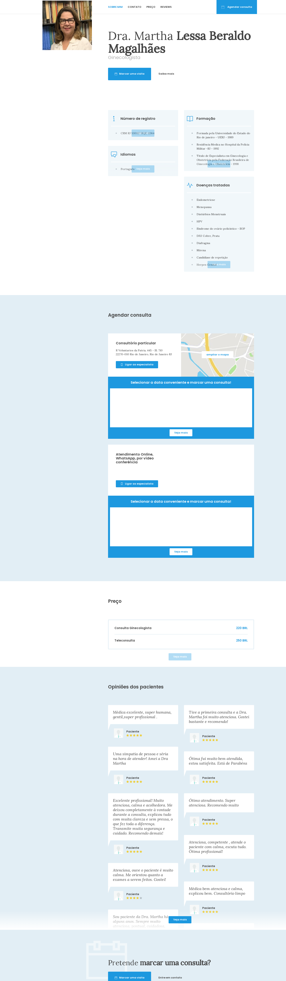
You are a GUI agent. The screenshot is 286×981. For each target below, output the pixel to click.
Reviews (166, 7)
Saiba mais (181, 74)
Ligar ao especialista (137, 364)
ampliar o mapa (217, 354)
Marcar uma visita (144, 74)
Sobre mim (115, 7)
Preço (150, 7)
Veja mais (181, 433)
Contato (134, 7)
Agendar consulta (236, 7)
